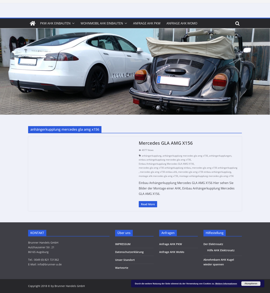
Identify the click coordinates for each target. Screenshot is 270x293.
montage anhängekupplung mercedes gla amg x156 (206, 176)
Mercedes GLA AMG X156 (166, 143)
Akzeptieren (250, 283)
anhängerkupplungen (220, 155)
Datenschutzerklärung (129, 252)
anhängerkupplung (151, 155)
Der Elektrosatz (213, 244)
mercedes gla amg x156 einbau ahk (158, 171)
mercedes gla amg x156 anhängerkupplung (214, 167)
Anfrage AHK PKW (146, 23)
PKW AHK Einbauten (55, 23)
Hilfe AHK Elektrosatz (221, 250)
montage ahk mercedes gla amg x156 (158, 176)
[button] (72, 23)
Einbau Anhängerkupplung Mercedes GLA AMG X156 (166, 163)
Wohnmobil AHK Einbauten (102, 23)
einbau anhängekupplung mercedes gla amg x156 (165, 159)
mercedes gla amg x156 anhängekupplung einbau (165, 167)
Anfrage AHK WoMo (181, 23)
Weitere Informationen (226, 283)
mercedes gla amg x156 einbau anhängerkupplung (204, 171)
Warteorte (121, 268)
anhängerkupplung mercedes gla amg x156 (185, 155)
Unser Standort (125, 260)
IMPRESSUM (122, 244)
